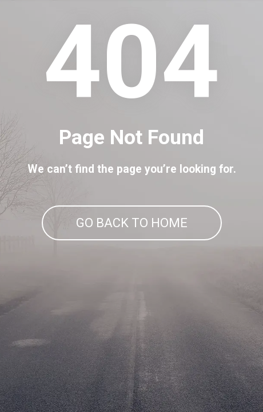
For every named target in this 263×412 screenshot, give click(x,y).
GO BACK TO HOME (132, 223)
